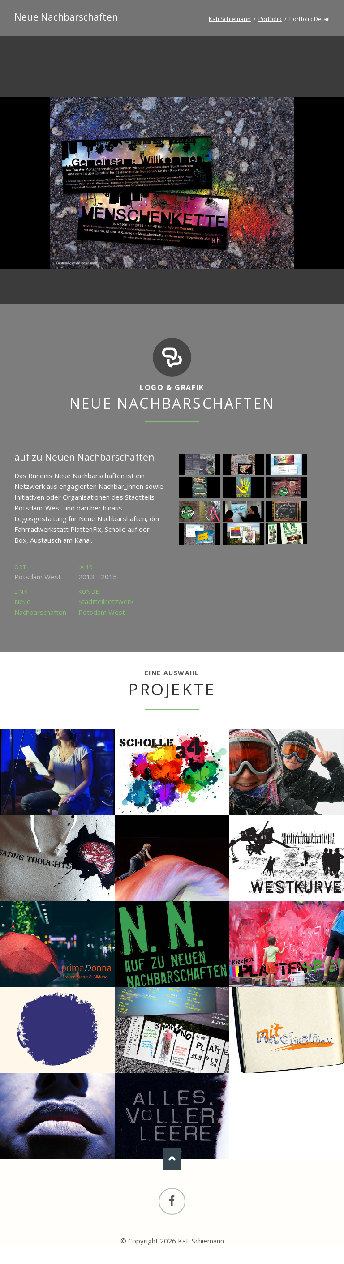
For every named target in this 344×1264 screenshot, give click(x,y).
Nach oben (172, 1159)
